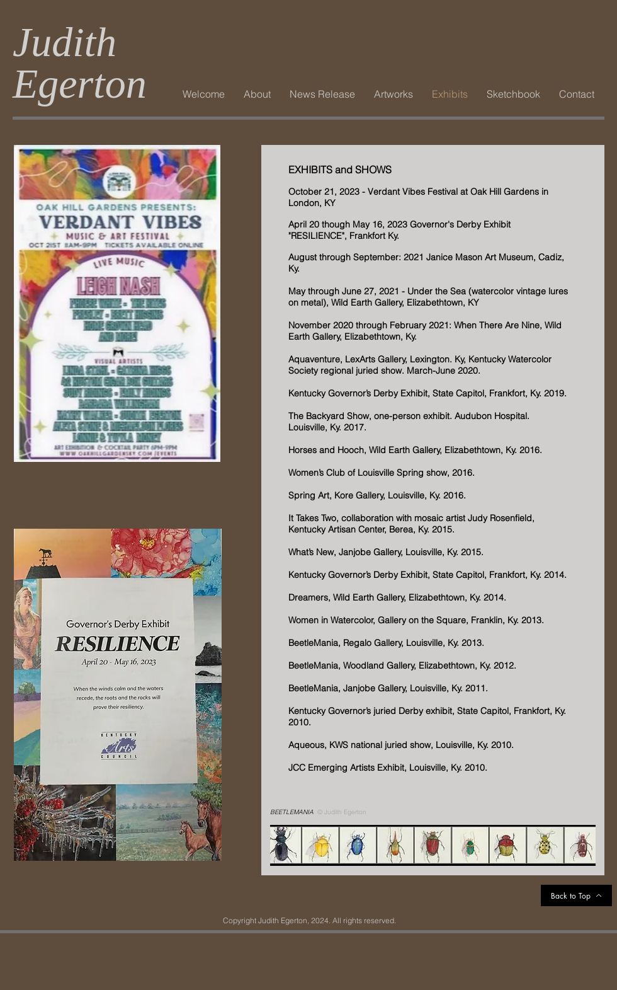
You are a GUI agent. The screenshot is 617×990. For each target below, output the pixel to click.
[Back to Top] (576, 895)
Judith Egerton (80, 62)
